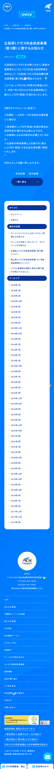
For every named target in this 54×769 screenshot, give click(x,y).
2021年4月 (16, 452)
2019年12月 (16, 473)
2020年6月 (16, 463)
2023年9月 (16, 371)
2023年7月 (16, 376)
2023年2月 (16, 392)
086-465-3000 (29, 581)
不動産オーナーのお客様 (14, 614)
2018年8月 (16, 495)
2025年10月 (16, 301)
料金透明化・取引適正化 (14, 693)
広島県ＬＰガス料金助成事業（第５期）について (27, 252)
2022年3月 (16, 419)
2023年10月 (16, 365)
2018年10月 (16, 489)
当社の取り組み (10, 678)
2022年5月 (16, 414)
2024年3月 (16, 349)
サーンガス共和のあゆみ (14, 657)
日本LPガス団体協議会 (15, 744)
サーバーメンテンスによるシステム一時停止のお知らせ (28, 235)
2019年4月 (16, 484)
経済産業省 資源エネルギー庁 (18, 728)
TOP (6, 599)
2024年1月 (16, 360)
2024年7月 (16, 344)
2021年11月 (16, 425)
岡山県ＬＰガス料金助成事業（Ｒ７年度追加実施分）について (27, 261)
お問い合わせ (10, 707)
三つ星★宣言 (10, 685)
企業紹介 (8, 650)
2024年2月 (16, 355)
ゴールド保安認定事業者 (14, 664)
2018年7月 (16, 500)
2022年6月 (16, 409)
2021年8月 (16, 441)
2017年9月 (16, 522)
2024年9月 (16, 338)
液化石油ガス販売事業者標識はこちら (27, 588)
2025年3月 (16, 317)
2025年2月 (16, 322)
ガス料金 (8, 628)
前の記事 (34, 173)
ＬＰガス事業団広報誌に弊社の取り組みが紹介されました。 (27, 270)
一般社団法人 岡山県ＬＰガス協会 (20, 739)
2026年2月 (16, 290)
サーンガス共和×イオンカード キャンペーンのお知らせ (28, 244)
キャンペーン (16, 214)
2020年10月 (16, 457)
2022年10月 (16, 403)
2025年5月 (16, 312)
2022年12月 (16, 398)
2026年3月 (16, 285)
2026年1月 (16, 295)
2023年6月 (16, 382)
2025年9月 (16, 306)
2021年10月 (16, 430)
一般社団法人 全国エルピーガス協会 (21, 734)
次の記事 (20, 173)
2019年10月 (16, 479)
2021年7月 (16, 446)
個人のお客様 (10, 621)
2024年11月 (16, 328)
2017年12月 (16, 511)
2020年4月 (16, 468)
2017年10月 (16, 516)
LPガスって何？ (10, 643)
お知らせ (14, 219)
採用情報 (8, 671)
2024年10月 (16, 333)
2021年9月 (16, 436)
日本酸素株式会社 (37, 744)
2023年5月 (16, 387)
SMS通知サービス (11, 635)
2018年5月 (16, 506)
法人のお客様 (10, 607)
